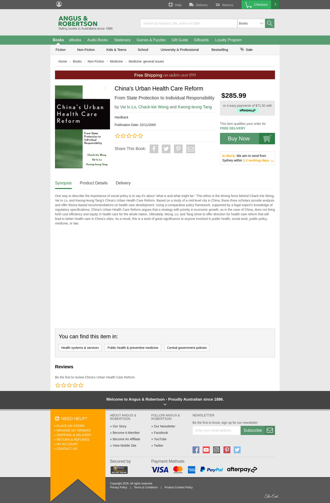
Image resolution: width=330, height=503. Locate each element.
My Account (67, 444)
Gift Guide (180, 40)
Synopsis (63, 183)
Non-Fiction (86, 50)
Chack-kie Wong (153, 107)
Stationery (122, 40)
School (143, 50)
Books (58, 40)
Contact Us (67, 449)
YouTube (160, 439)
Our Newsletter (164, 426)
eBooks (75, 40)
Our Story (119, 426)
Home (62, 61)
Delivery (198, 4)
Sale (246, 50)
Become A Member (126, 433)
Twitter (158, 445)
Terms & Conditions (146, 487)
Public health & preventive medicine (132, 348)
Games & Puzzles (151, 40)
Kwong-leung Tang (195, 107)
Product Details (94, 183)
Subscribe (259, 430)
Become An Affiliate (126, 439)
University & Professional (180, 50)
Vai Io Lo (128, 107)
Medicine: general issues (146, 61)
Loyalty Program (228, 40)
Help (175, 4)
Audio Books (97, 40)
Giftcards (201, 40)
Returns (223, 4)
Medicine (116, 61)
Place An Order (71, 426)
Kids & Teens (116, 50)
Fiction (60, 50)
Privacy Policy (118, 487)
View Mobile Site (124, 445)
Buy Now (251, 138)
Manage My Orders (74, 430)
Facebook (161, 433)
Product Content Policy (178, 487)
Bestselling (220, 50)
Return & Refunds (73, 439)
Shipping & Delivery (74, 435)
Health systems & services (80, 348)
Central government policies (187, 348)
